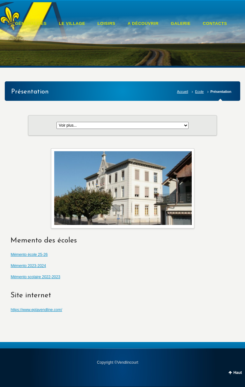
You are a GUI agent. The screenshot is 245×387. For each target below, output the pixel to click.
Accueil (182, 91)
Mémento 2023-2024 (28, 266)
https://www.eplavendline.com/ (36, 310)
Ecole (199, 91)
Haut (238, 372)
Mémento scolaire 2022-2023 (35, 277)
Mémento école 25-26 (29, 254)
